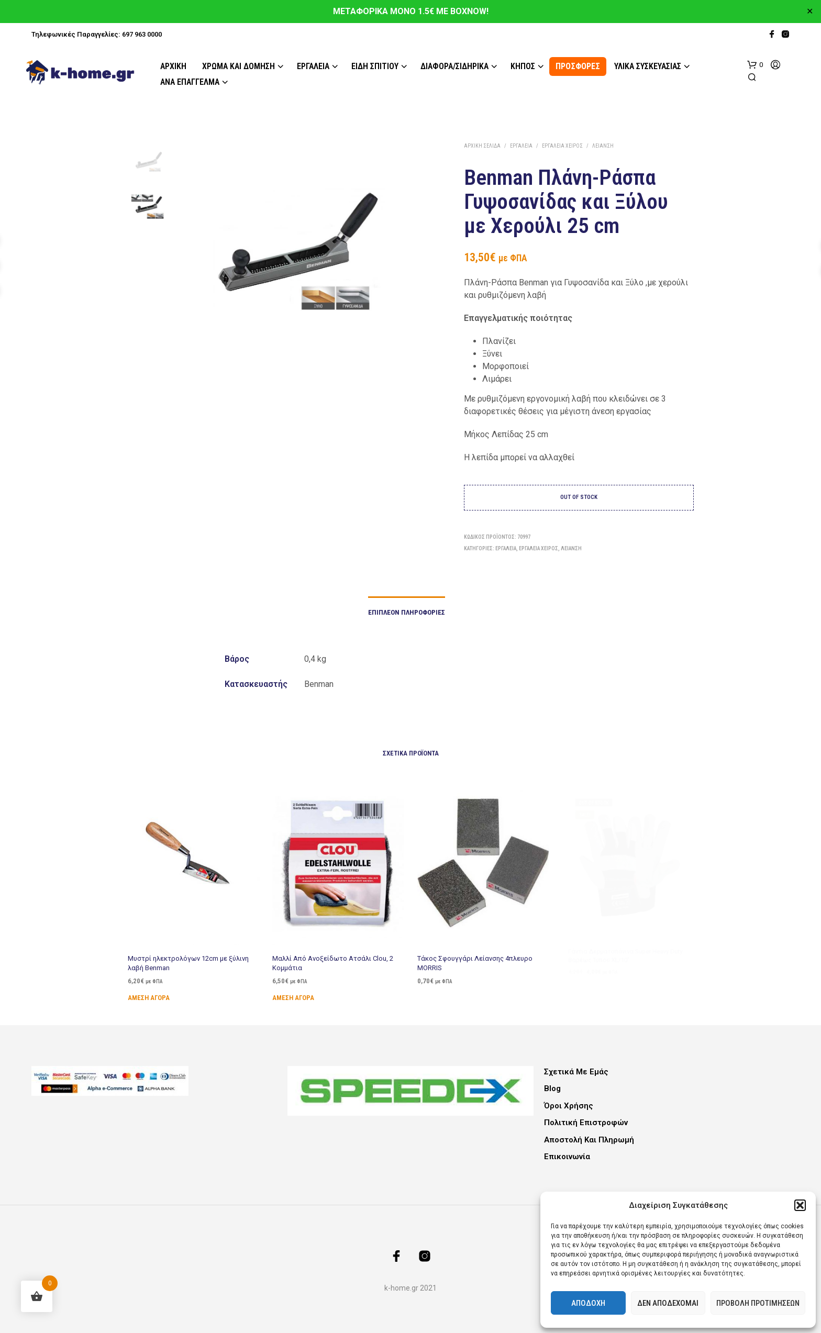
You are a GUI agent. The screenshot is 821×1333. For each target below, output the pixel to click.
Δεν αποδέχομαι (667, 1303)
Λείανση (603, 146)
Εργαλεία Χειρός (562, 146)
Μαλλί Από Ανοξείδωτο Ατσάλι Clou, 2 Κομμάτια (332, 959)
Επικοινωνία (567, 1156)
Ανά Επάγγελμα (189, 82)
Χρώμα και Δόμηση (238, 66)
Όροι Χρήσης (568, 1105)
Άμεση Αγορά (149, 998)
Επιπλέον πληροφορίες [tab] (406, 612)
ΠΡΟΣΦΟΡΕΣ (578, 66)
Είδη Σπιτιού (374, 66)
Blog (552, 1088)
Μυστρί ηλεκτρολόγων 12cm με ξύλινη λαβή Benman (188, 963)
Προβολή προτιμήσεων (758, 1303)
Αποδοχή (588, 1303)
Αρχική (173, 66)
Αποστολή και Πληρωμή (589, 1140)
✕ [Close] (809, 11)
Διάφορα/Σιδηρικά (454, 66)
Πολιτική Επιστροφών (586, 1122)
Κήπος (523, 66)
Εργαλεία (313, 66)
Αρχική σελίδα (482, 146)
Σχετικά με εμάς (576, 1071)
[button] (800, 1205)
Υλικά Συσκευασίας (647, 66)
